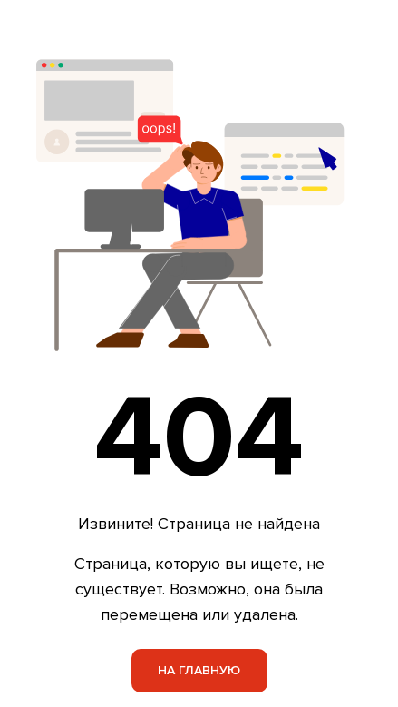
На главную (199, 670)
